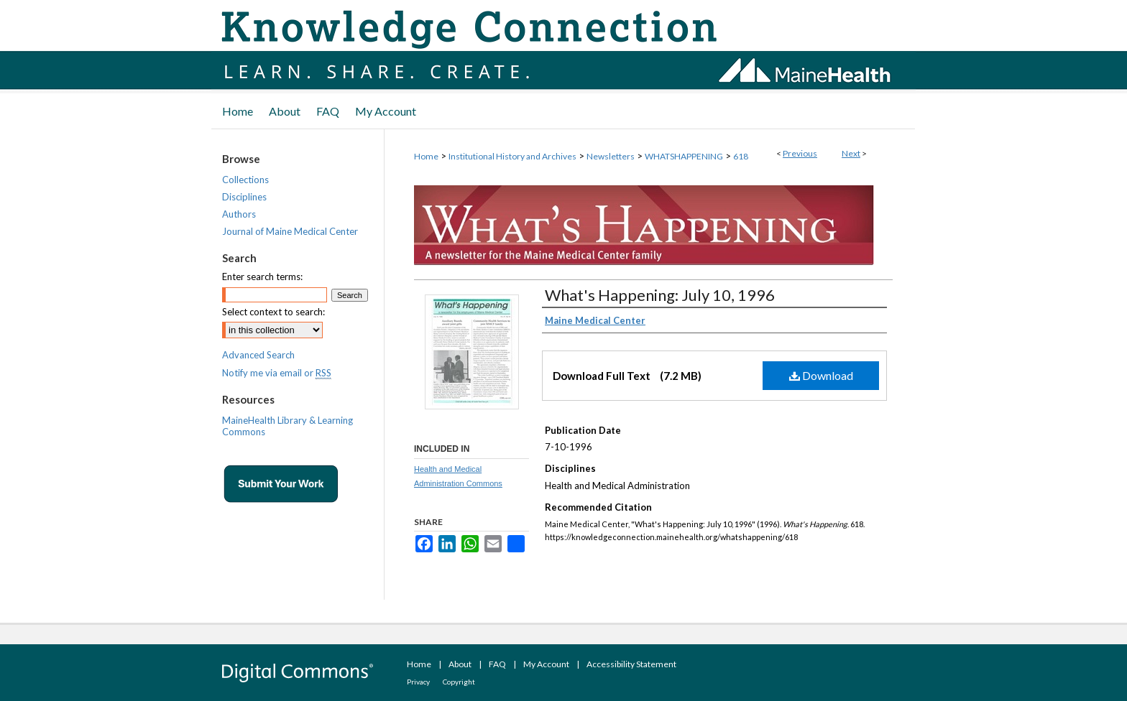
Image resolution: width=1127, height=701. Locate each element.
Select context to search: (273, 311)
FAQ (497, 664)
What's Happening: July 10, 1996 (660, 295)
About (460, 664)
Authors (239, 214)
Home (426, 156)
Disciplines (244, 197)
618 (740, 156)
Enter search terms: (262, 276)
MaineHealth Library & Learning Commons (287, 425)
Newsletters (610, 156)
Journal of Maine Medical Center (290, 231)
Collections (245, 179)
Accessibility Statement (631, 664)
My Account (546, 664)
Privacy (418, 681)
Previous (800, 153)
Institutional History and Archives (512, 156)
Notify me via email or (276, 373)
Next (851, 153)
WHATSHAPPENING (684, 156)
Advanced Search (258, 355)
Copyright (459, 681)
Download (821, 375)
